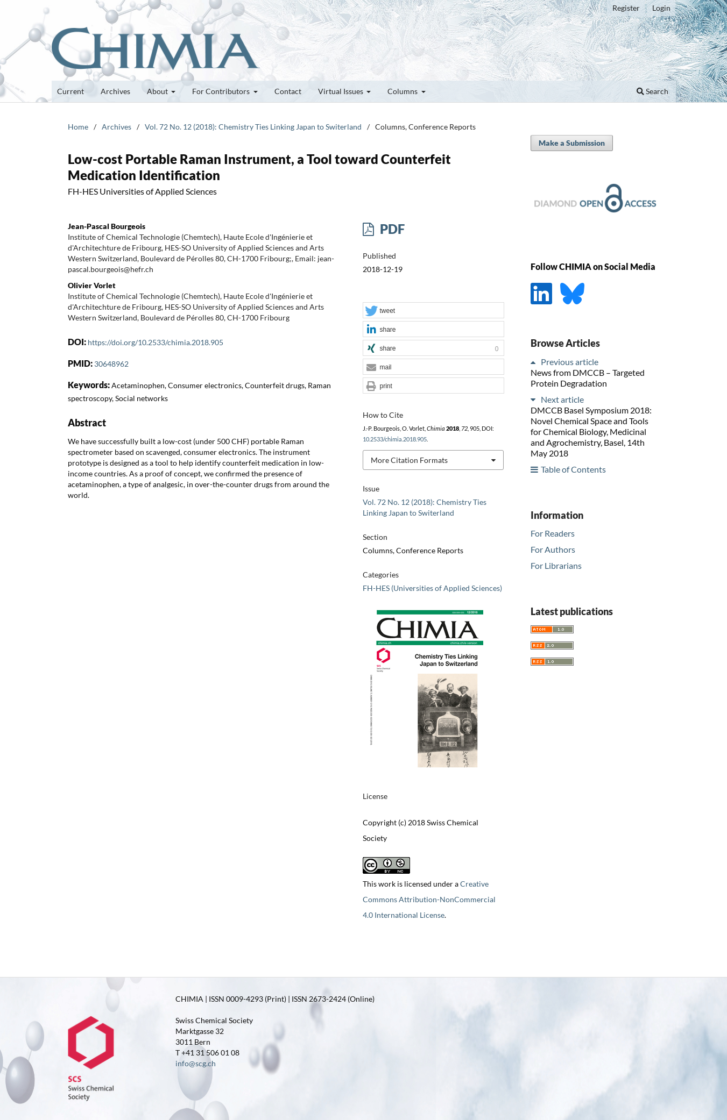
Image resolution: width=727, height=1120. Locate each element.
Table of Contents (573, 469)
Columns (403, 91)
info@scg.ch (195, 1063)
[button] (433, 311)
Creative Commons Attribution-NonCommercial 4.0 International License (429, 899)
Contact (287, 91)
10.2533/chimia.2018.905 (395, 439)
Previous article (569, 361)
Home (78, 126)
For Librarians (556, 565)
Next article (562, 399)
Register (626, 7)
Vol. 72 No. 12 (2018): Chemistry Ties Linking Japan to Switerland (253, 126)
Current (70, 91)
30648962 (111, 363)
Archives (115, 91)
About (158, 91)
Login (661, 7)
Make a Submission (572, 142)
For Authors (553, 549)
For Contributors (221, 91)
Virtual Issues (341, 91)
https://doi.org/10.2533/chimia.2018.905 (155, 342)
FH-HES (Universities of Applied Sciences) (432, 588)
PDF (391, 229)
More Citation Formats (409, 460)
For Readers (553, 533)
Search (652, 91)
